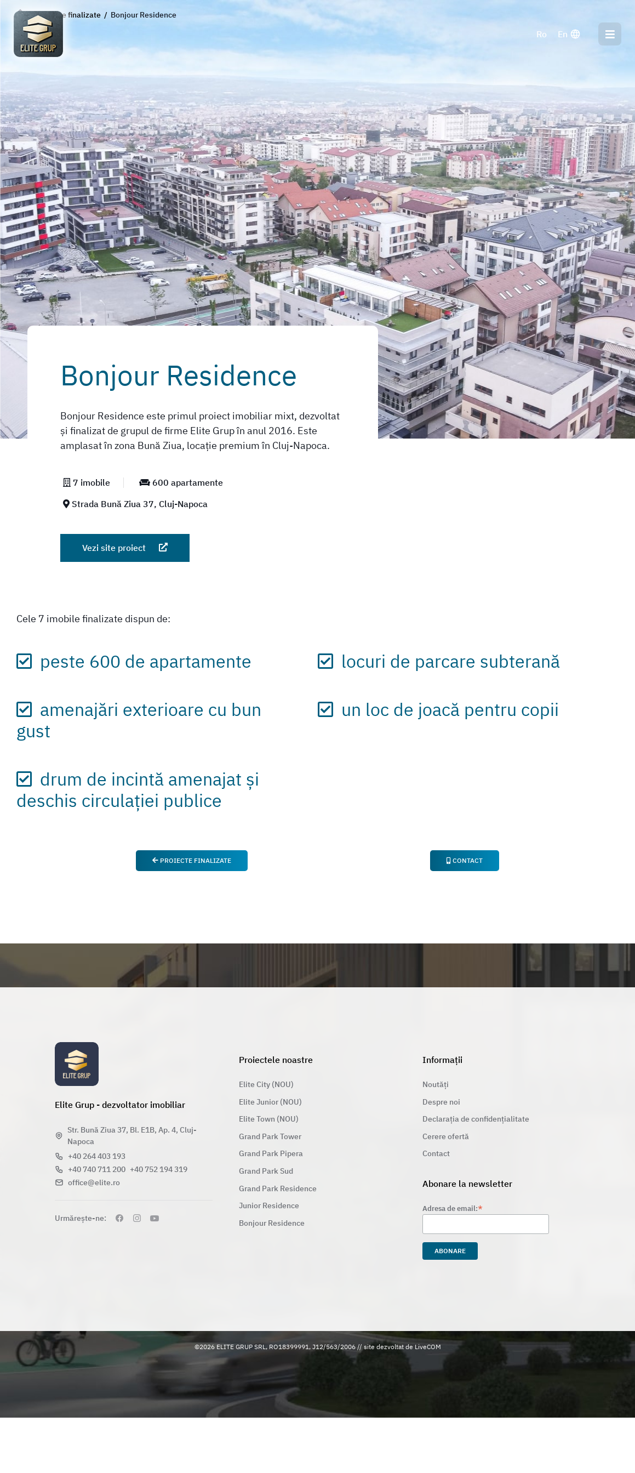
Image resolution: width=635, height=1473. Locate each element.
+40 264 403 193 (96, 1156)
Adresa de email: (452, 1208)
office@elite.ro (94, 1182)
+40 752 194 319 (158, 1169)
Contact (465, 860)
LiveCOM (428, 1347)
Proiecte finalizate (191, 860)
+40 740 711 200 (96, 1169)
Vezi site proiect (125, 547)
